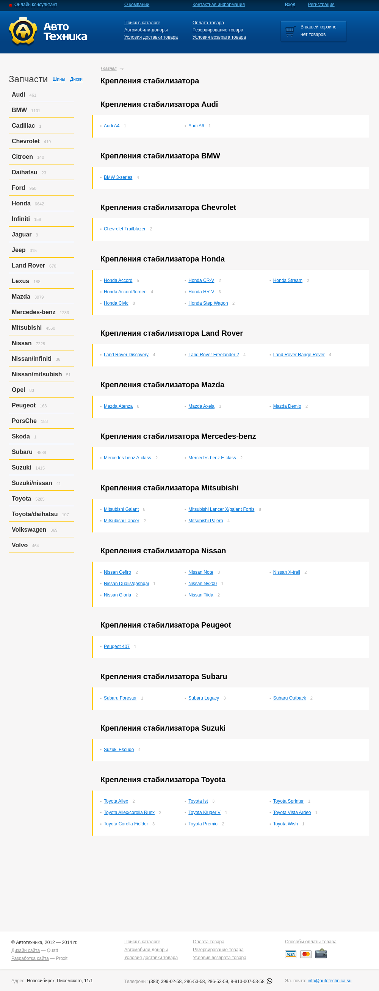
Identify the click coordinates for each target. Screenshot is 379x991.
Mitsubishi (27, 327)
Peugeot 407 (117, 646)
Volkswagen (29, 529)
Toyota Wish (285, 824)
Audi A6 (196, 125)
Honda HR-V (201, 291)
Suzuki (21, 467)
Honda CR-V (201, 280)
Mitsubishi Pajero (205, 520)
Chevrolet (26, 141)
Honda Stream (287, 280)
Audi (18, 94)
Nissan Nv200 (202, 583)
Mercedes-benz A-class (127, 457)
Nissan (21, 343)
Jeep (18, 250)
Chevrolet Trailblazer (125, 229)
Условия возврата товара (219, 37)
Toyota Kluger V (204, 812)
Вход (290, 4)
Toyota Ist (198, 801)
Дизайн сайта (25, 950)
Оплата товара (208, 22)
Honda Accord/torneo (125, 291)
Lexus (20, 281)
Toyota (21, 498)
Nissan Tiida (200, 595)
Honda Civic (116, 303)
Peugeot (24, 405)
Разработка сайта (30, 958)
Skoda (21, 436)
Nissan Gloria (117, 595)
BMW (19, 110)
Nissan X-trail (286, 572)
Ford (18, 188)
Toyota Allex (116, 801)
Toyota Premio (203, 824)
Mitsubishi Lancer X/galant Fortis (221, 509)
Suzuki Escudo (119, 749)
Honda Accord (118, 280)
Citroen (22, 156)
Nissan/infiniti (32, 358)
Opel (18, 390)
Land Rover (28, 265)
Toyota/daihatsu (35, 514)
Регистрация (321, 4)
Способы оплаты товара (311, 941)
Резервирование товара (218, 30)
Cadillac (23, 125)
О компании (136, 4)
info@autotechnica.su (330, 980)
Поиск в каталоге (142, 22)
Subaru (22, 452)
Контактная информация (219, 4)
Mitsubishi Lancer (121, 520)
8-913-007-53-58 (252, 981)
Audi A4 (111, 125)
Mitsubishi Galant (121, 509)
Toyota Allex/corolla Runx (129, 812)
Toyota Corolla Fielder (126, 824)
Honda (21, 203)
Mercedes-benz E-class (212, 457)
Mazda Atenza (118, 406)
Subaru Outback (289, 698)
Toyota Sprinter (288, 801)
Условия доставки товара (151, 37)
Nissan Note (200, 572)
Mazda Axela (201, 406)
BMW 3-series (118, 177)
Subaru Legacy (203, 698)
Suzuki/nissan (32, 483)
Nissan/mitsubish (37, 374)
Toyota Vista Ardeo (292, 812)
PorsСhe (24, 421)
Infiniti (21, 219)
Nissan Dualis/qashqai (126, 583)
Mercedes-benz (34, 312)
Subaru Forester (120, 698)
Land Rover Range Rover (299, 354)
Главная (109, 68)
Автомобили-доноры (146, 30)
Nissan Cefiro (117, 572)
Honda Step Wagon (208, 303)
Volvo (20, 545)
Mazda (21, 296)
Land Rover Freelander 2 (213, 354)
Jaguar (21, 234)
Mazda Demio (287, 406)
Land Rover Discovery (126, 354)
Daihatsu (25, 172)
